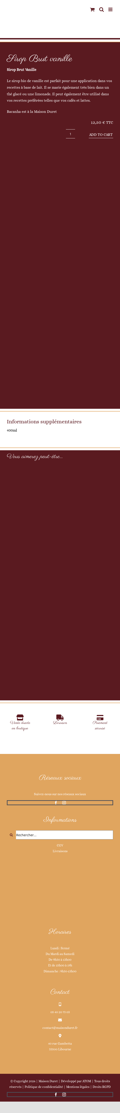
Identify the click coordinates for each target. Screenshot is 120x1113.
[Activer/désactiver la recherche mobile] (101, 9)
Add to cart (101, 134)
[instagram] (64, 803)
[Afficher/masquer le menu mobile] (110, 9)
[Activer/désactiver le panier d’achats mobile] (92, 9)
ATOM (86, 1081)
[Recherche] (11, 834)
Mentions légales (77, 1087)
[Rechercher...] (60, 834)
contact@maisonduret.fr (60, 1028)
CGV (60, 845)
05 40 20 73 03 (60, 1012)
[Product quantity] (70, 133)
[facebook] (56, 803)
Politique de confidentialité (44, 1087)
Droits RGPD (102, 1087)
